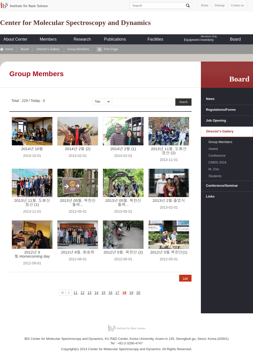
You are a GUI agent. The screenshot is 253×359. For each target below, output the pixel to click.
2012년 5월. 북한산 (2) (123, 252)
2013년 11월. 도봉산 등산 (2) (168, 151)
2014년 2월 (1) (123, 149)
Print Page (111, 49)
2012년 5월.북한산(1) (168, 252)
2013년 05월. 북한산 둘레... (77, 203)
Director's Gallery (48, 49)
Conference (216, 155)
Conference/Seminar (222, 185)
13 (90, 293)
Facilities (155, 39)
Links (210, 196)
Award (213, 149)
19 (131, 293)
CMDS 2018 (217, 162)
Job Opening (216, 120)
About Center (15, 39)
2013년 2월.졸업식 (169, 201)
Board (235, 39)
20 (138, 293)
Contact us (237, 5)
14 (96, 293)
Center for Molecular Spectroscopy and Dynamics (75, 22)
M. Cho (213, 169)
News (210, 99)
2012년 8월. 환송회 (78, 252)
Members (48, 39)
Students (214, 176)
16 (111, 293)
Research (82, 39)
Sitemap (219, 5)
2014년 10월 (32, 149)
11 (76, 293)
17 (117, 293)
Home (204, 5)
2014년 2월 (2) (78, 149)
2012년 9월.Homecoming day (32, 254)
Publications (115, 39)
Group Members (78, 49)
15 (103, 293)
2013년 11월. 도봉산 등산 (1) (32, 203)
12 (82, 293)
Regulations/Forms (221, 110)
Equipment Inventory (199, 40)
